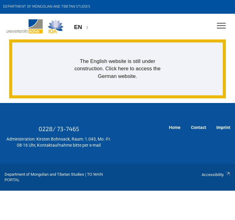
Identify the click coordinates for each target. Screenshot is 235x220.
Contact (198, 127)
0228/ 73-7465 (59, 128)
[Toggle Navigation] (221, 26)
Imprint (223, 127)
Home (175, 127)
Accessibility (216, 174)
